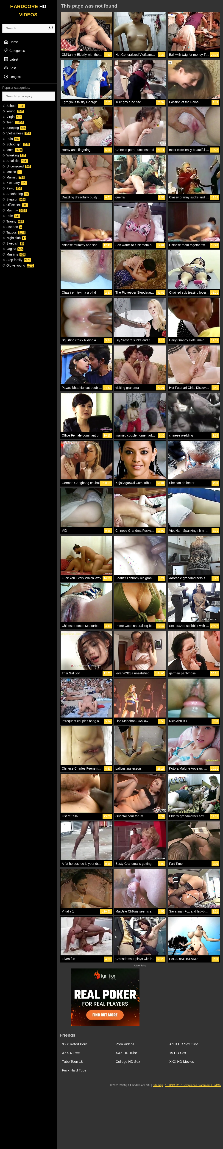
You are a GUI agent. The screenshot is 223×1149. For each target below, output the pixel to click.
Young (13, 111)
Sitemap (158, 1085)
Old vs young (18, 265)
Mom (12, 150)
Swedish (13, 243)
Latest (10, 59)
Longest (12, 76)
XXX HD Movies (181, 1061)
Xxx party (14, 183)
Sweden (12, 227)
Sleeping (14, 128)
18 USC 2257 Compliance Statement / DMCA (193, 1085)
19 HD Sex (177, 1053)
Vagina (12, 249)
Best (9, 67)
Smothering (15, 194)
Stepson (13, 199)
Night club (14, 238)
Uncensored (16, 166)
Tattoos (13, 232)
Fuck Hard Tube (74, 1070)
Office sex (15, 205)
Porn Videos (125, 1044)
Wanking (14, 155)
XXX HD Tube (126, 1053)
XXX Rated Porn (74, 1044)
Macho (12, 172)
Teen (13, 122)
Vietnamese (16, 133)
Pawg (12, 188)
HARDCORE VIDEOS (28, 10)
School (13, 106)
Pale (11, 216)
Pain (11, 139)
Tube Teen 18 (72, 1061)
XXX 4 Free (71, 1053)
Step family (16, 260)
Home (10, 41)
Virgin (12, 117)
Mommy (14, 210)
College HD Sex (128, 1061)
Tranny (13, 221)
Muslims (13, 254)
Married (13, 177)
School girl (16, 144)
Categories (14, 50)
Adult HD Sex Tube (184, 1044)
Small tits (15, 161)
